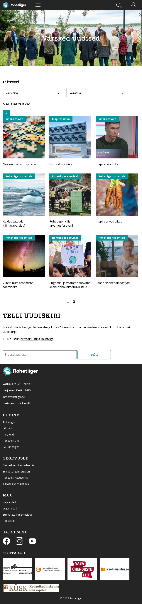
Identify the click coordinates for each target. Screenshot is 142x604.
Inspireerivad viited (109, 221)
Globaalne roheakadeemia (18, 465)
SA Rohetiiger (11, 447)
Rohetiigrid (9, 422)
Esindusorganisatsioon (16, 471)
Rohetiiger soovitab (19, 176)
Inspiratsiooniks (60, 164)
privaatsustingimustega (36, 339)
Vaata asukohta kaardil (16, 403)
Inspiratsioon (14, 119)
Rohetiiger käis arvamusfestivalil (61, 223)
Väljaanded (9, 502)
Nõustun (30, 339)
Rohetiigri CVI (11, 440)
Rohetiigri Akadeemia (15, 477)
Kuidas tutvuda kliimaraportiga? (14, 223)
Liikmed (7, 428)
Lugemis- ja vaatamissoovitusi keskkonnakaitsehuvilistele (70, 285)
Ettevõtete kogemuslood (18, 514)
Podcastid (9, 520)
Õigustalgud (10, 508)
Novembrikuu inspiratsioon (22, 164)
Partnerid (8, 434)
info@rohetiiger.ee (14, 397)
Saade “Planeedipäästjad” (113, 283)
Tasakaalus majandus (16, 484)
